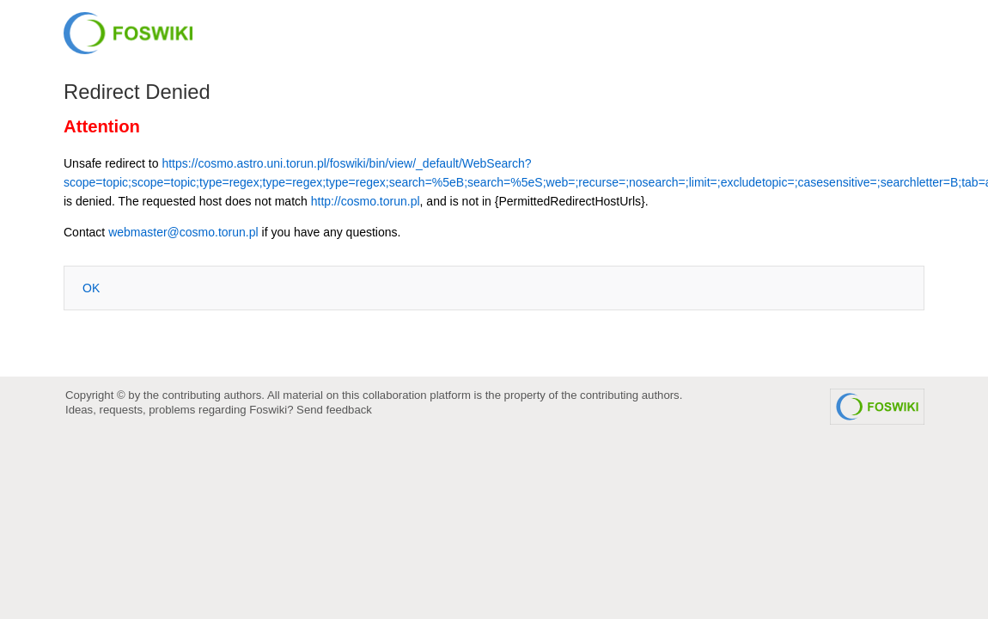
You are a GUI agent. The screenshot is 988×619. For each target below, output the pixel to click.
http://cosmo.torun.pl (365, 201)
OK (91, 288)
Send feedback (334, 409)
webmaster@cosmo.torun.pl (183, 232)
